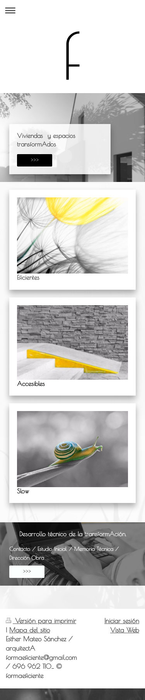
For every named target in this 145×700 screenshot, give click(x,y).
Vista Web (124, 630)
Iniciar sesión (121, 621)
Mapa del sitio (29, 630)
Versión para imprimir (41, 621)
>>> (35, 160)
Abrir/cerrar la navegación (72, 10)
